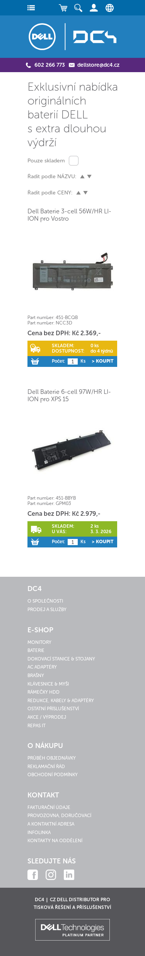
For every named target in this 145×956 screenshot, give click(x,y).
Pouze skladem (46, 160)
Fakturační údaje (48, 807)
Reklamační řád (46, 766)
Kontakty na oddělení (54, 840)
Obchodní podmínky (52, 774)
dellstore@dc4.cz (98, 65)
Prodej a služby (47, 609)
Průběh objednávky (51, 758)
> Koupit (102, 361)
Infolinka (39, 832)
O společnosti (45, 601)
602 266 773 (49, 65)
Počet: (58, 361)
